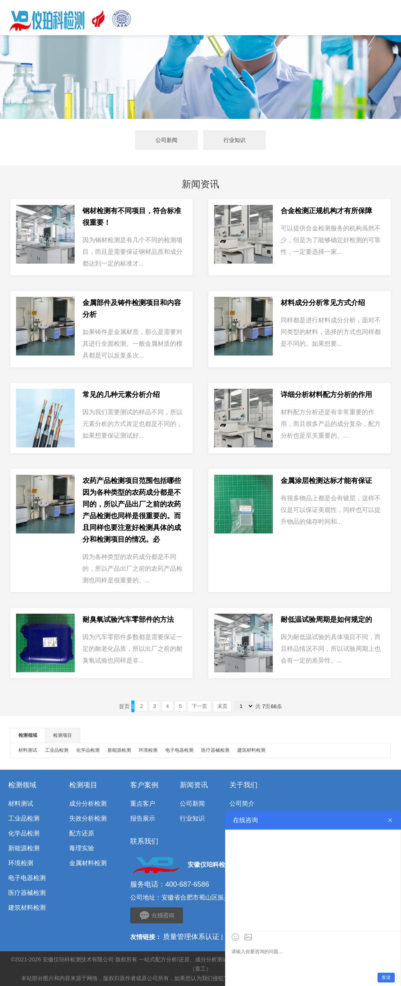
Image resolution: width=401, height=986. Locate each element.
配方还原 (81, 833)
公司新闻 (166, 140)
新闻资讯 (194, 785)
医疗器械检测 (215, 750)
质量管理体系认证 (191, 937)
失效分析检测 (88, 818)
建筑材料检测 (251, 750)
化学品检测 (88, 750)
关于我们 (243, 785)
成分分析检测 (88, 803)
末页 (222, 706)
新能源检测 (119, 750)
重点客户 (142, 803)
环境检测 (148, 750)
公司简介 (241, 803)
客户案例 (144, 785)
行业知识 (234, 140)
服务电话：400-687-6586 (169, 884)
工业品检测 (56, 750)
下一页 (199, 706)
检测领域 (27, 735)
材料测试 (27, 750)
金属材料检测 (88, 863)
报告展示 (142, 818)
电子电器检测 (179, 750)
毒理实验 (81, 848)
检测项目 (62, 735)
